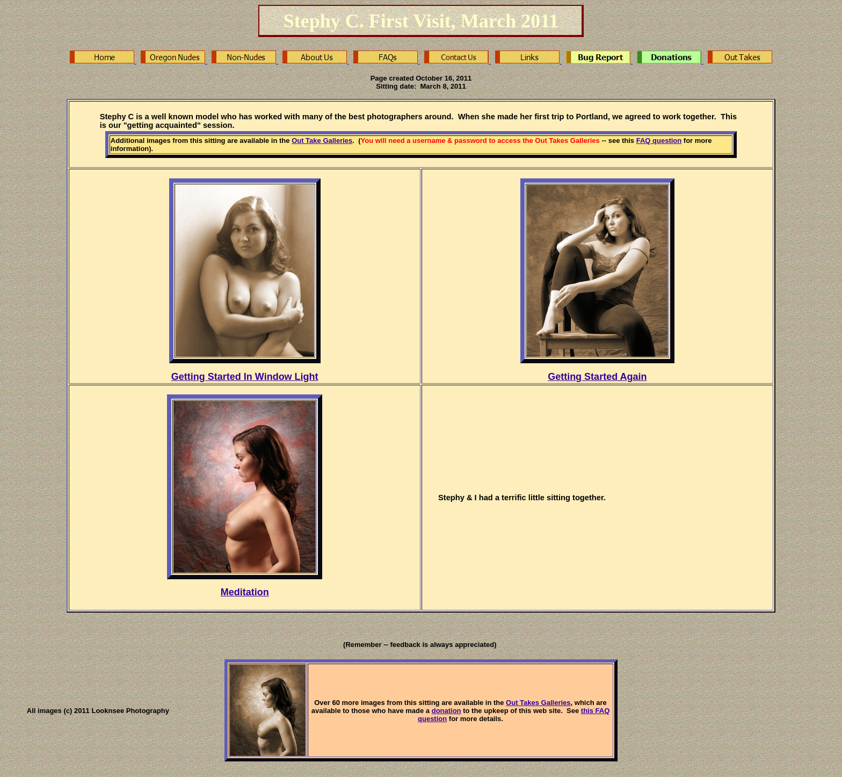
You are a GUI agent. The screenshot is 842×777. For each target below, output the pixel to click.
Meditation (245, 592)
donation (446, 711)
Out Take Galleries (322, 140)
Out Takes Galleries (538, 703)
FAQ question (659, 140)
